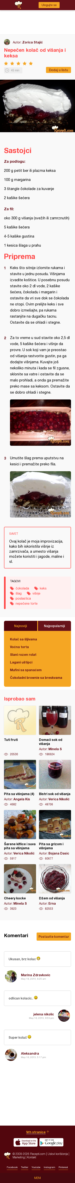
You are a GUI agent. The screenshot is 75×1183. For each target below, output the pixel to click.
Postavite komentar (54, 936)
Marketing (19, 1157)
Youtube (36, 1167)
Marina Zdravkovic (35, 975)
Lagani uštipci (21, 662)
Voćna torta (19, 647)
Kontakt (31, 1157)
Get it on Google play (51, 1142)
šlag (19, 593)
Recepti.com (7, 1156)
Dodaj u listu (58, 70)
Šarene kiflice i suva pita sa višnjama (20, 835)
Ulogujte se (49, 5)
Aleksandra (30, 1053)
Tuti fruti (20, 731)
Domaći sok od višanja (55, 731)
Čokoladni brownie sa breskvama (36, 677)
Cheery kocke (20, 887)
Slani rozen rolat (23, 654)
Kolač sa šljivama (23, 639)
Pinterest (63, 1167)
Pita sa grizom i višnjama (55, 835)
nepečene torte (27, 603)
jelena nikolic (43, 1014)
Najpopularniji (54, 626)
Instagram (49, 1167)
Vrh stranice (36, 1132)
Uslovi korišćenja (58, 1154)
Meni (37, 1178)
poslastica (23, 598)
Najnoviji (20, 626)
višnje (36, 593)
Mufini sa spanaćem (26, 670)
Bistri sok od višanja (55, 783)
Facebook (12, 1167)
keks (43, 588)
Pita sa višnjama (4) (20, 783)
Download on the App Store (26, 1142)
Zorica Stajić (32, 42)
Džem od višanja (55, 887)
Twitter (24, 1167)
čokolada (22, 588)
